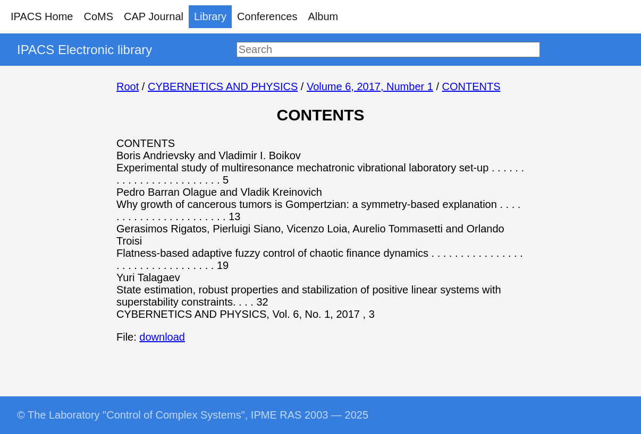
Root (127, 86)
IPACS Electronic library (84, 49)
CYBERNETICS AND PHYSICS (223, 86)
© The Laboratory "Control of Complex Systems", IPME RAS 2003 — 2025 (192, 415)
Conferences (267, 16)
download (162, 337)
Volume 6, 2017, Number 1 (370, 86)
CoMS (98, 16)
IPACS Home (42, 16)
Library (210, 16)
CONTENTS (471, 86)
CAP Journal (153, 16)
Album (323, 16)
